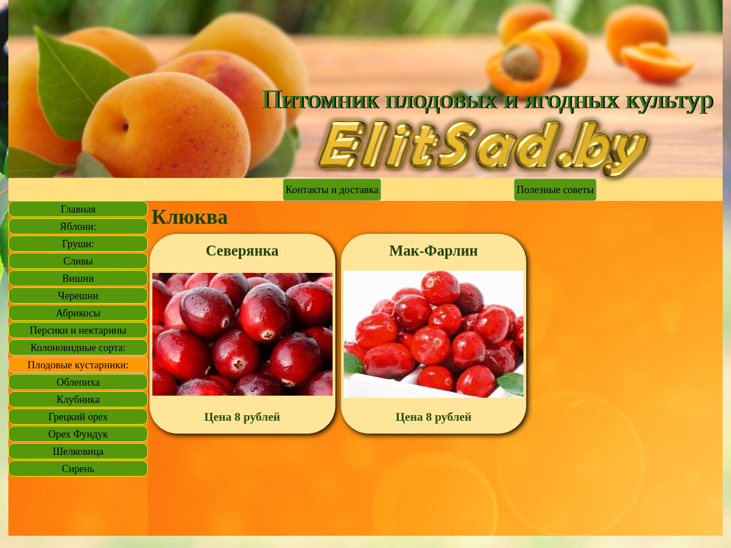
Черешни (78, 295)
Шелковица (78, 451)
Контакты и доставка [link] (332, 189)
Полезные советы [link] (555, 189)
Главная (78, 209)
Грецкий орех (78, 416)
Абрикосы (78, 313)
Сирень (78, 468)
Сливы (78, 261)
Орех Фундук (78, 434)
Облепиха (77, 382)
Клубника (77, 399)
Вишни (78, 278)
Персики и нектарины (78, 330)
